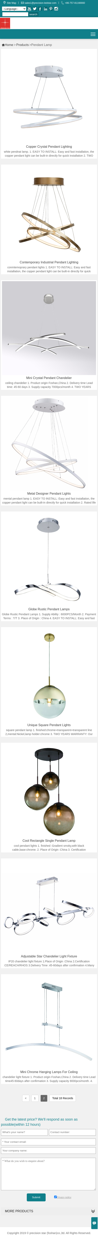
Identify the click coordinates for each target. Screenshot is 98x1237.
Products (22, 45)
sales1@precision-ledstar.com (40, 3)
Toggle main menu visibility (93, 32)
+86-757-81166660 (75, 3)
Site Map (11, 3)
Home (7, 45)
